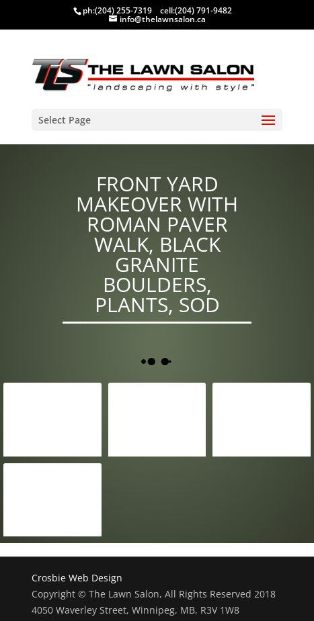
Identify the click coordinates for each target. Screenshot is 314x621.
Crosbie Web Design (77, 577)
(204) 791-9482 (203, 10)
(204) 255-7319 (123, 10)
